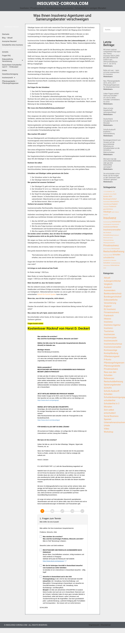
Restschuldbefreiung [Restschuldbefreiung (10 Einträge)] (113, 251)
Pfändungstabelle (112, 366)
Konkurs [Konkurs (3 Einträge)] (108, 232)
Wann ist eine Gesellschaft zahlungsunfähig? (109, 110)
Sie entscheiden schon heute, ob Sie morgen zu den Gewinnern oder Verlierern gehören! (111, 177)
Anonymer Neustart (9, 41)
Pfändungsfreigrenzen (114, 362)
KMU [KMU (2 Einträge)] (104, 232)
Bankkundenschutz (112, 293)
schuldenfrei (109, 400)
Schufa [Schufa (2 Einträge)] (110, 255)
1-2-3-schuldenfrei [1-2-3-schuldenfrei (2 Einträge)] (107, 191)
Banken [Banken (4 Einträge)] (106, 196)
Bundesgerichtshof (112, 296)
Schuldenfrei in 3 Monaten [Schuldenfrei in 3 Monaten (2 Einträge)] (109, 260)
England (107, 306)
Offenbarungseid (111, 356)
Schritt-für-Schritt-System (46, 294)
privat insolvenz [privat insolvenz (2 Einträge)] (107, 248)
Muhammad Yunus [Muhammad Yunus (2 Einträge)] (108, 237)
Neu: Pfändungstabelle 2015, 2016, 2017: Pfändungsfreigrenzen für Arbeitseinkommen (111, 84)
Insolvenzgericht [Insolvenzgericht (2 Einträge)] (107, 224)
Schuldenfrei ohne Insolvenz (12, 45)
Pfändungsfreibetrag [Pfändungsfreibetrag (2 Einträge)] (108, 240)
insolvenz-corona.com (62, 3)
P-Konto (107, 359)
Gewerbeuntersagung (10, 74)
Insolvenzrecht (8, 77)
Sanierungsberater (112, 384)
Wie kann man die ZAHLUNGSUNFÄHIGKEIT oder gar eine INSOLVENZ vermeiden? (112, 163)
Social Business (111, 416)
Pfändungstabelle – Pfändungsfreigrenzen (10, 82)
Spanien (107, 419)
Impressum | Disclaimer (100, 625)
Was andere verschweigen (11, 48)
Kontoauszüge (110, 350)
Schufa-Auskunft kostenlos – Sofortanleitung (109, 132)
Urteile (4, 70)
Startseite (5, 34)
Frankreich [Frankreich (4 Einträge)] (112, 206)
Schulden (108, 394)
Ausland (107, 287)
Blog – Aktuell (7, 38)
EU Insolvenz (110, 309)
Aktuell (107, 278)
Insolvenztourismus (113, 344)
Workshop (108, 432)
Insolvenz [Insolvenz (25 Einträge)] (109, 218)
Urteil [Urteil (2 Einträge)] (104, 268)
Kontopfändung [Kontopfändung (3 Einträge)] (108, 235)
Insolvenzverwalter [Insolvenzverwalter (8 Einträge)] (112, 229)
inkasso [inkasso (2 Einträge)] (117, 212)
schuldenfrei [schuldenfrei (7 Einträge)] (108, 257)
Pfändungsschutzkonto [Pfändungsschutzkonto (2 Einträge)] (109, 242)
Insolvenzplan (110, 337)
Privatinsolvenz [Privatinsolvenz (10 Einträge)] (111, 245)
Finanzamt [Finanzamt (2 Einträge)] (106, 206)
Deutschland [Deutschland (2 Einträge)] (106, 201)
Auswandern (109, 290)
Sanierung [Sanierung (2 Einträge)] (105, 255)
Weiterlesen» (108, 66)
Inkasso (107, 318)
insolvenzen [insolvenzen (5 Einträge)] (116, 222)
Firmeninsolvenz (111, 312)
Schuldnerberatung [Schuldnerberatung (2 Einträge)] (115, 263)
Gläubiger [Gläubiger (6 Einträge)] (107, 212)
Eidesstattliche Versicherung (12, 60)
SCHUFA (5, 52)
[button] (11, 27)
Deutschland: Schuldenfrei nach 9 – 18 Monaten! (11, 66)
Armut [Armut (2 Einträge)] (111, 194)
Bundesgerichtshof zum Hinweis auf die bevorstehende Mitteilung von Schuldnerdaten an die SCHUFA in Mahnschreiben (112, 146)
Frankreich (109, 315)
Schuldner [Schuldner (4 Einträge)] (106, 263)
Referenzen (109, 378)
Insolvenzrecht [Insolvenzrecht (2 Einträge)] (115, 224)
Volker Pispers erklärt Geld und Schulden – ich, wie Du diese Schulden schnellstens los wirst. (111, 98)
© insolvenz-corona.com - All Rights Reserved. (26, 625)
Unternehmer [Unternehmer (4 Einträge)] (114, 265)
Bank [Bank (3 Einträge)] (114, 194)
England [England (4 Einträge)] (114, 204)
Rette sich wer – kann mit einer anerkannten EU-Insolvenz (111, 72)
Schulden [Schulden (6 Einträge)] (116, 254)
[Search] (118, 29)
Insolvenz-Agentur (112, 325)
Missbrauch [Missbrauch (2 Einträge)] (116, 235)
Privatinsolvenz (111, 369)
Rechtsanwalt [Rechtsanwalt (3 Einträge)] (115, 248)
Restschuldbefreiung (113, 381)
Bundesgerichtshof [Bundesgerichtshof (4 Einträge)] (110, 199)
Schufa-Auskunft (111, 391)
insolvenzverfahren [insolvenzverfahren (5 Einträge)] (110, 227)
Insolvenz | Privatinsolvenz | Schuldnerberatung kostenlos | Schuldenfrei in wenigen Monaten (63, 8)
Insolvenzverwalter (112, 347)
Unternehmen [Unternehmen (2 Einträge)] (106, 265)
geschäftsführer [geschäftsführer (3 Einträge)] (108, 209)
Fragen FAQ (6, 56)
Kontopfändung (111, 353)
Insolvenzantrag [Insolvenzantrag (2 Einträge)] (107, 222)
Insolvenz (108, 322)
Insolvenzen (109, 334)
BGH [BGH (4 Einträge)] (110, 196)
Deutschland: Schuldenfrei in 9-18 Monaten (110, 121)
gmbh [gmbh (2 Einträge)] (113, 212)
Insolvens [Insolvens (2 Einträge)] (105, 214)
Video (106, 428)
